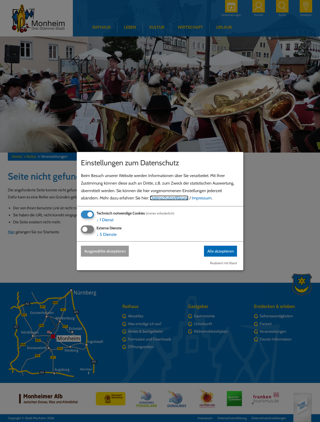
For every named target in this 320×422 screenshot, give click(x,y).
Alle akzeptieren (219, 251)
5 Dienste (107, 234)
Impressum (202, 198)
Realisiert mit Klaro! (223, 263)
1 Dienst (105, 219)
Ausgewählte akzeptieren (107, 251)
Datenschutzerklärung (169, 198)
